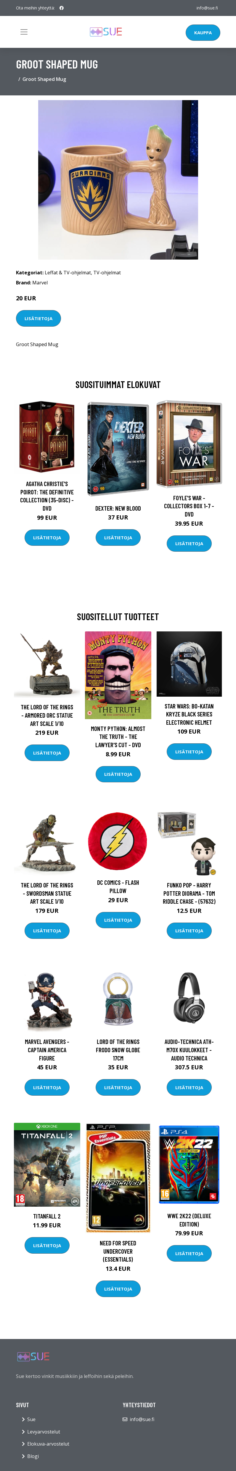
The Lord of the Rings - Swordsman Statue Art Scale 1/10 (47, 893)
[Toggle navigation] (24, 32)
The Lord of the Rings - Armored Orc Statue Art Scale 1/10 (47, 715)
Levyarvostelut (43, 1431)
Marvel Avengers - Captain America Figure (47, 1049)
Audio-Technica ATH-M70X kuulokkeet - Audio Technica (189, 1049)
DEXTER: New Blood (118, 508)
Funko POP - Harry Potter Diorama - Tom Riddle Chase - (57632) (189, 893)
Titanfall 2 (47, 1216)
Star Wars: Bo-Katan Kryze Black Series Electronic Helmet (189, 714)
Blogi (33, 1456)
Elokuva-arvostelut (48, 1444)
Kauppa (203, 32)
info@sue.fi (207, 8)
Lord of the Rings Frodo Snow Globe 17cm (118, 1049)
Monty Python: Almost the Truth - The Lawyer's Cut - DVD (118, 736)
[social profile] (61, 8)
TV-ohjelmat (107, 272)
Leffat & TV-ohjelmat (68, 272)
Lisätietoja (38, 318)
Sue (31, 1419)
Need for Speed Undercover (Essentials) (118, 1251)
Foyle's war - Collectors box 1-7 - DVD (189, 506)
